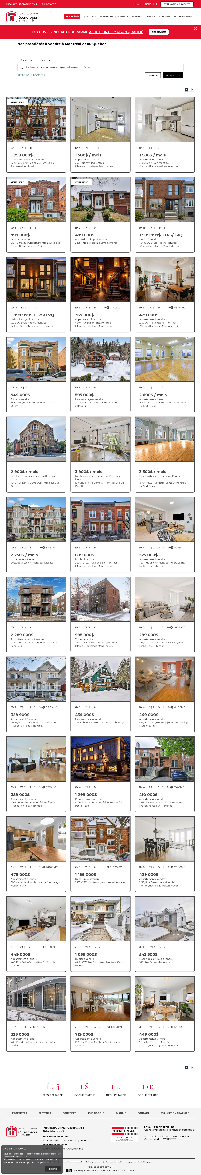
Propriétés (72, 16)
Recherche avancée (32, 75)
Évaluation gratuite (177, 4)
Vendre (150, 16)
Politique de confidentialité (100, 1167)
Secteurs (45, 1113)
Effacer (153, 75)
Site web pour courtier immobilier (86, 1170)
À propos (164, 16)
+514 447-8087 (53, 1131)
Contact (151, 4)
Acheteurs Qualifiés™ (114, 16)
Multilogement (184, 16)
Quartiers (89, 16)
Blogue (136, 4)
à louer (47, 60)
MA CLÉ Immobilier (125, 1170)
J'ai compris (52, 1169)
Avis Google (96, 1113)
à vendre (26, 60)
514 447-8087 (49, 4)
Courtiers (69, 1113)
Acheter (136, 16)
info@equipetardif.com (21, 4)
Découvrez (159, 32)
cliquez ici (48, 1162)
